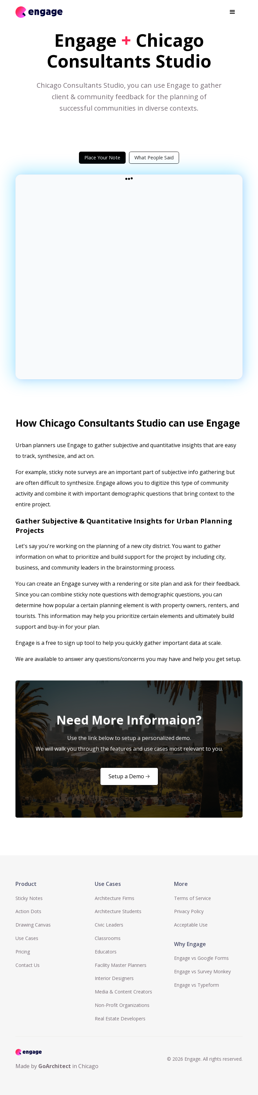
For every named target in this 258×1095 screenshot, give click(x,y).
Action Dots (28, 911)
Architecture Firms (114, 898)
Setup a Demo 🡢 (129, 776)
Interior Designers (114, 978)
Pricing (22, 951)
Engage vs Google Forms (201, 958)
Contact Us (27, 965)
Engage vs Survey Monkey (202, 971)
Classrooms (108, 938)
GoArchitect (54, 1066)
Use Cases (26, 938)
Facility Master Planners (120, 965)
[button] (232, 12)
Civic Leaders (109, 925)
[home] (38, 11)
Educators (106, 951)
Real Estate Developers (120, 1018)
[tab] (102, 158)
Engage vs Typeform (196, 985)
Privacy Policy (189, 911)
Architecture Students (118, 911)
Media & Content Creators (123, 991)
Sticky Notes (29, 898)
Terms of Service (192, 898)
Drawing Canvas (33, 925)
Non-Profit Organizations (122, 1005)
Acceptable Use (191, 925)
